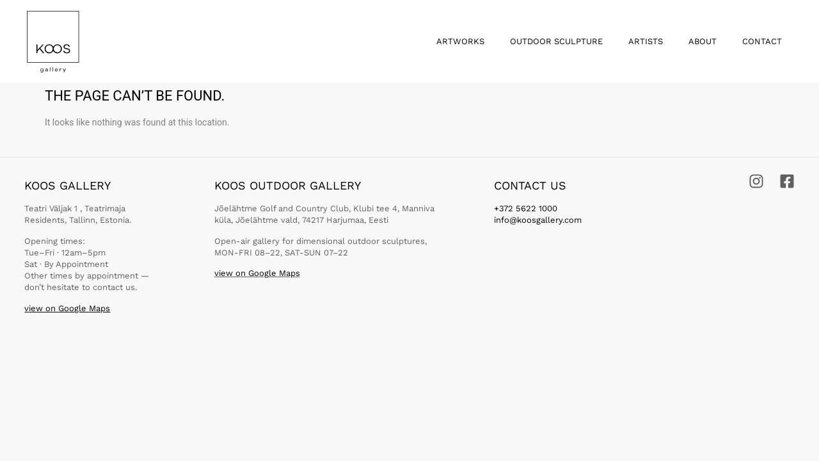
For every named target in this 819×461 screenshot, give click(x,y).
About (702, 41)
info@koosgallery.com (538, 220)
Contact (762, 41)
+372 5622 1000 (525, 208)
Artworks (460, 41)
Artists (645, 41)
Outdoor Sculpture (556, 41)
